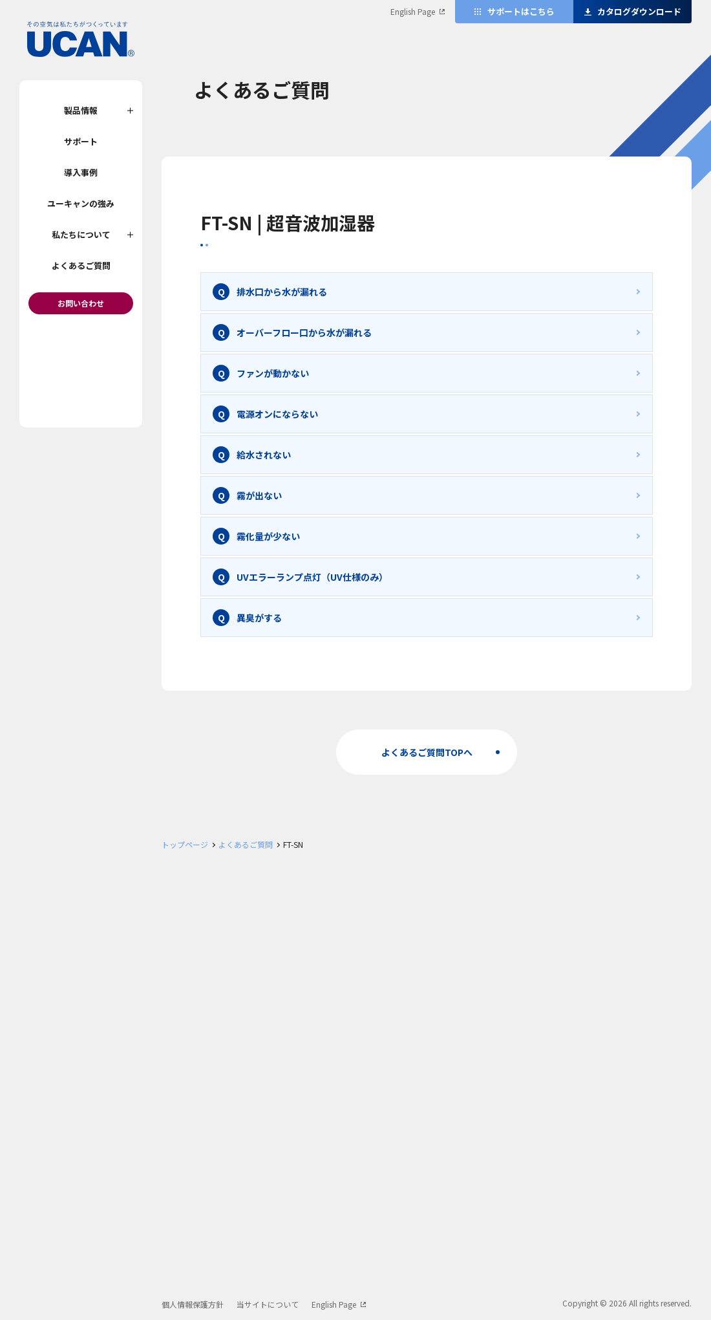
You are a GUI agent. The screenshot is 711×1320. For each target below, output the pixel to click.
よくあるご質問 (81, 265)
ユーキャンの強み (80, 203)
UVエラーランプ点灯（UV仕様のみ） (312, 576)
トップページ (185, 844)
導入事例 (81, 172)
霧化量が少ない (268, 536)
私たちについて (81, 234)
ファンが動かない (273, 373)
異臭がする (259, 617)
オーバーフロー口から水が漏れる (304, 332)
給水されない (264, 454)
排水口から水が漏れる (282, 291)
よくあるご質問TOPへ (426, 752)
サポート (81, 141)
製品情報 (81, 110)
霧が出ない (259, 495)
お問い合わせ (81, 303)
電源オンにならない (277, 413)
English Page (412, 11)
